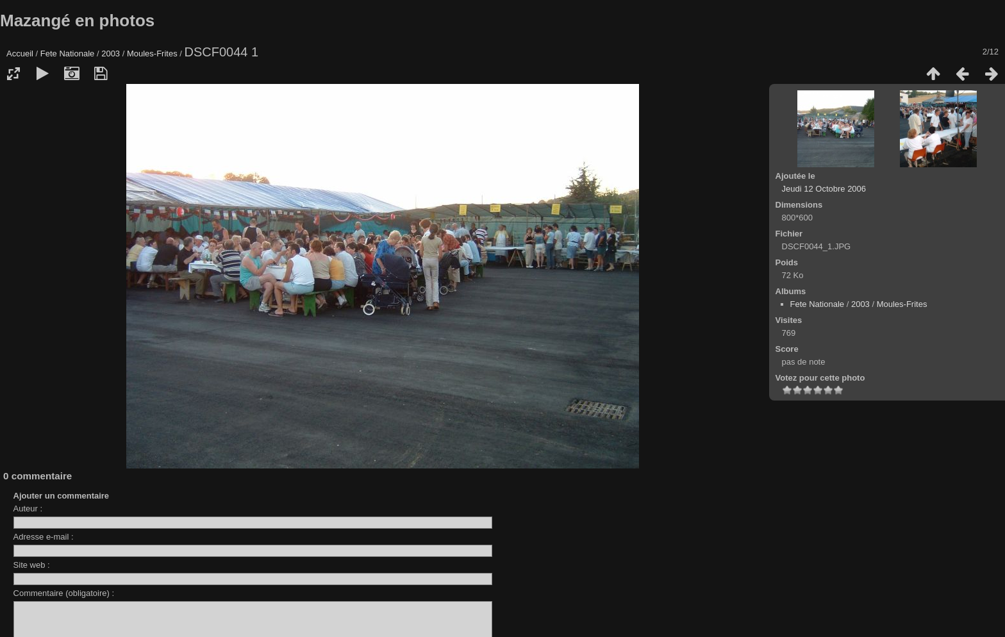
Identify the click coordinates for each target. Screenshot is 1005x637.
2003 (110, 53)
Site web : (31, 565)
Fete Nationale (67, 53)
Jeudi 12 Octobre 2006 (824, 189)
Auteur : (28, 508)
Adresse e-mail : (43, 537)
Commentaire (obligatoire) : (64, 593)
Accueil (19, 53)
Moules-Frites (152, 53)
